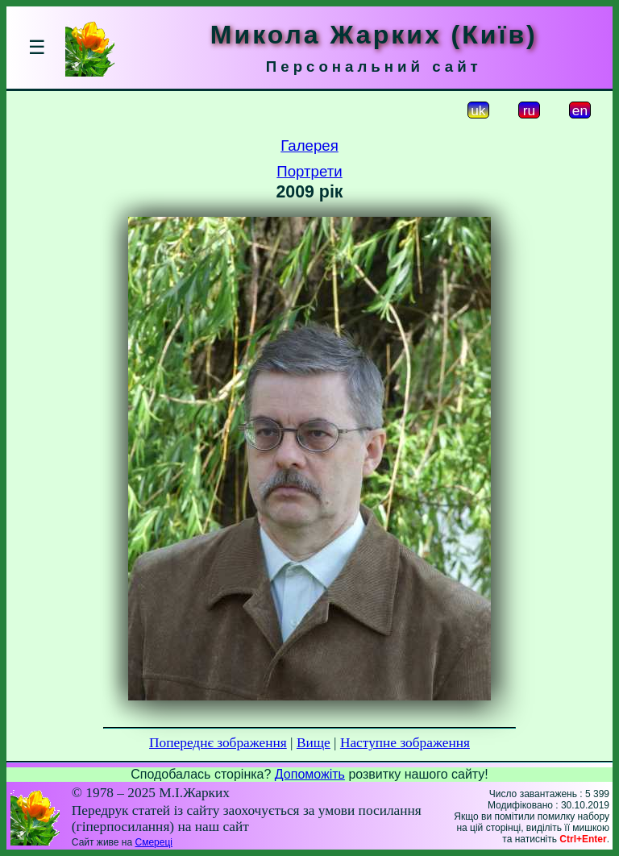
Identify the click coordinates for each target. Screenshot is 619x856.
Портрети (309, 171)
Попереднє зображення (218, 742)
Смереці (153, 842)
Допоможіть (310, 774)
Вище (313, 742)
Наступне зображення (405, 742)
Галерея (309, 145)
